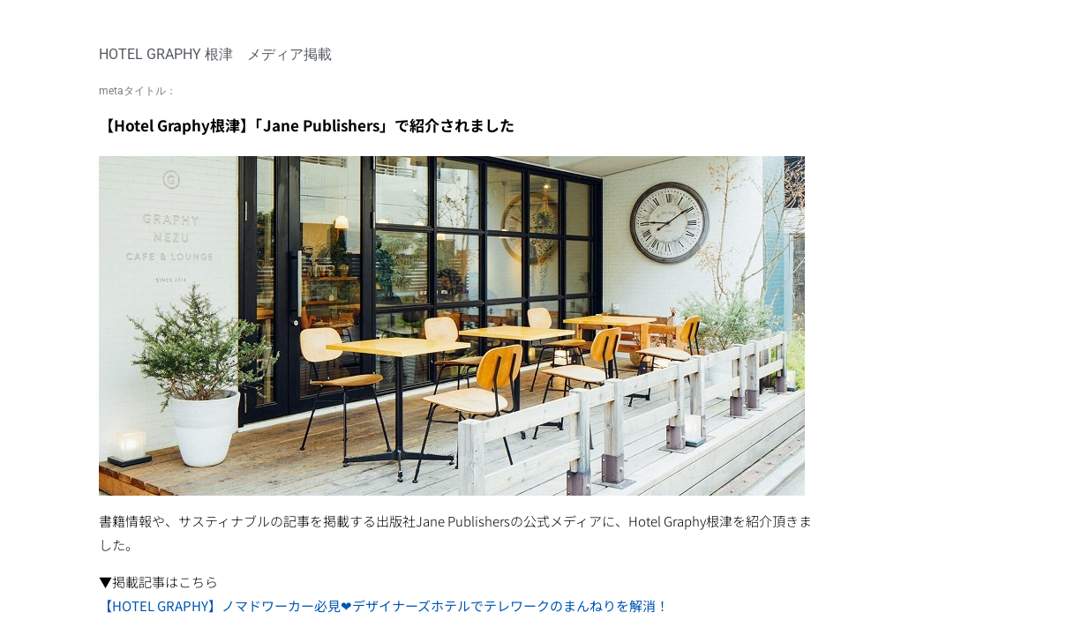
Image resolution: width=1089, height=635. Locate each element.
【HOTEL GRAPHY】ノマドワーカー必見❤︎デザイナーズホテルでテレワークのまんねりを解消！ (384, 605)
